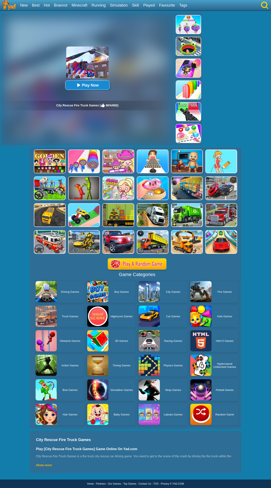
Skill (135, 5)
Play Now (87, 85)
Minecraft (79, 5)
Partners (101, 483)
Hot (47, 5)
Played (149, 5)
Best (36, 5)
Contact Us (144, 483)
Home (90, 483)
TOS (155, 483)
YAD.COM (178, 483)
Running (98, 5)
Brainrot (60, 5)
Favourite (167, 5)
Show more (44, 465)
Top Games (129, 483)
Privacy (165, 483)
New (24, 5)
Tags (183, 5)
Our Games (114, 483)
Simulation (119, 5)
